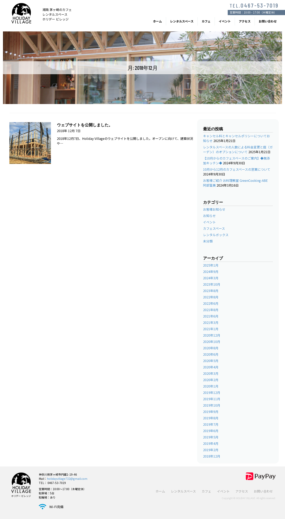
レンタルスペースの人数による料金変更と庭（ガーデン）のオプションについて (238, 149)
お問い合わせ (268, 21)
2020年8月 (210, 348)
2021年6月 (210, 316)
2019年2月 (210, 449)
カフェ (206, 21)
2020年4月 (210, 367)
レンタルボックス (216, 234)
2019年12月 (211, 392)
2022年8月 (210, 297)
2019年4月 (210, 443)
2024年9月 (210, 271)
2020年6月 (210, 354)
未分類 (208, 241)
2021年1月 (210, 328)
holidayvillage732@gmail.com (67, 479)
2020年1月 (210, 386)
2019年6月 (210, 430)
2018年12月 (211, 456)
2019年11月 (211, 398)
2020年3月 (210, 373)
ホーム (157, 21)
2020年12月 (211, 335)
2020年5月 (210, 360)
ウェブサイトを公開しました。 (85, 124)
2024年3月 (210, 278)
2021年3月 (210, 322)
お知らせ (209, 215)
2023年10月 (211, 284)
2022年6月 (210, 303)
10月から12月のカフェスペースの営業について (236, 169)
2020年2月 (210, 379)
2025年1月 (210, 265)
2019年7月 (210, 424)
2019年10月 (211, 405)
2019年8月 (210, 418)
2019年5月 (210, 437)
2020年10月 (211, 341)
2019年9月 (210, 411)
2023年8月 (210, 290)
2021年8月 (210, 309)
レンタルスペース (182, 21)
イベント (225, 21)
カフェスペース (214, 228)
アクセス (245, 21)
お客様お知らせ (214, 209)
